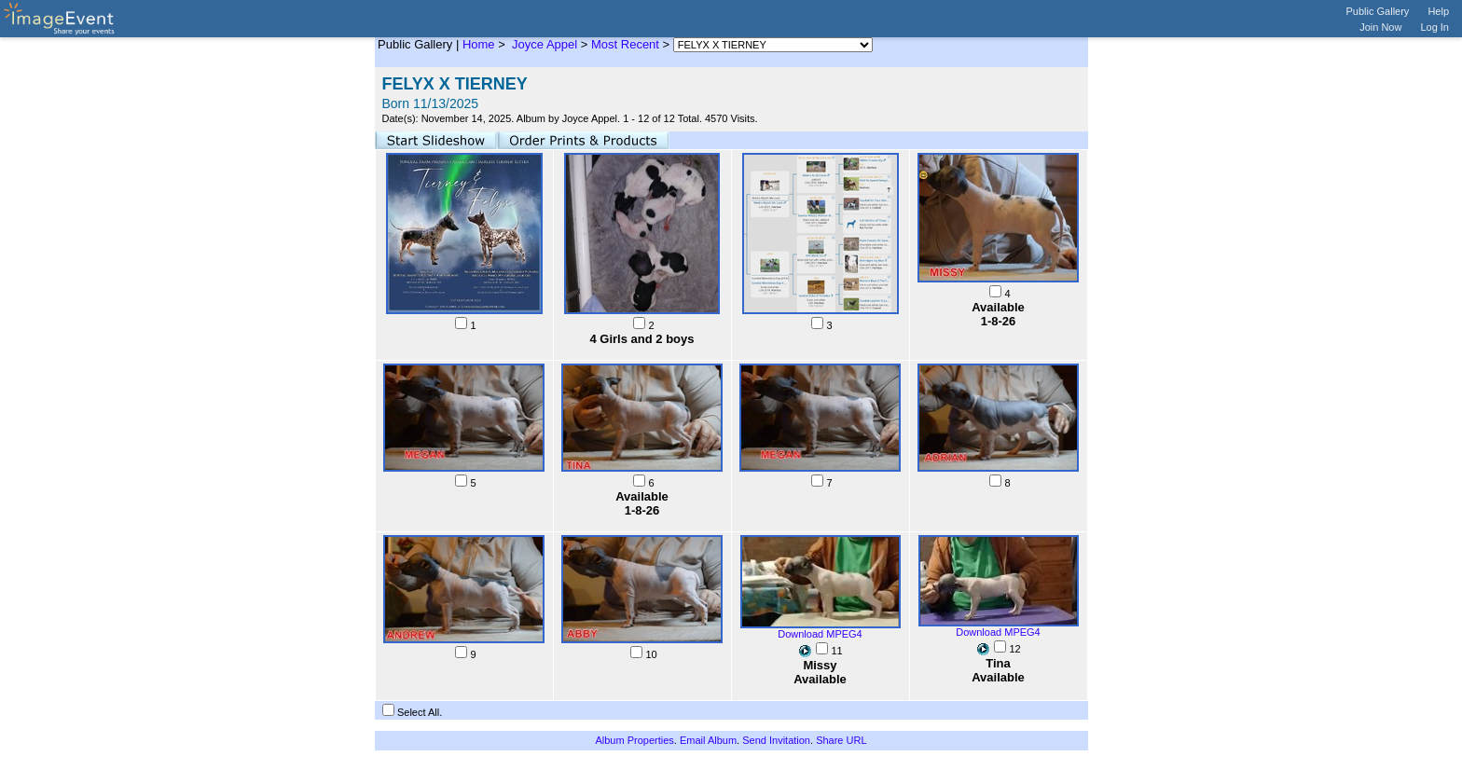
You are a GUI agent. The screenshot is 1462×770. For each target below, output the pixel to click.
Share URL (841, 740)
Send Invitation (776, 740)
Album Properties (634, 740)
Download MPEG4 (820, 633)
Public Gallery (1378, 11)
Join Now (1380, 27)
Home (478, 44)
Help (1438, 11)
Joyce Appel (542, 44)
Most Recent (625, 44)
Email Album (708, 740)
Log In (1434, 27)
